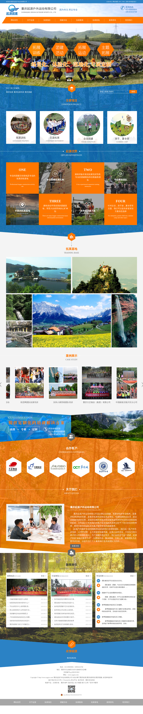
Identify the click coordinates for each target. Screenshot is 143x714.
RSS (120, 1)
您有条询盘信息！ (131, 1)
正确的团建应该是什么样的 (19, 599)
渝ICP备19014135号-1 (55, 680)
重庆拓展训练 (71, 658)
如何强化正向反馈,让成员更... (64, 610)
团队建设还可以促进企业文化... (112, 580)
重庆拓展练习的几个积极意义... (20, 624)
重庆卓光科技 (90, 680)
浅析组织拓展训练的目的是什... (20, 621)
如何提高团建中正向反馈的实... (64, 606)
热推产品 (48, 683)
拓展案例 (79, 20)
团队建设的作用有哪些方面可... (64, 617)
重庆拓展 (9, 92)
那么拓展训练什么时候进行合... (20, 610)
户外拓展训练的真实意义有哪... (20, 617)
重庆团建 (28, 92)
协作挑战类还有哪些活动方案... (64, 599)
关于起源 (30, 20)
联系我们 (128, 20)
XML (123, 1)
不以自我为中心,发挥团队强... (19, 606)
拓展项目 (47, 20)
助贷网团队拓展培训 (30, 402)
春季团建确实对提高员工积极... (112, 617)
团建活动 (63, 20)
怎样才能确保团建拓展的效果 (64, 621)
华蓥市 (95, 683)
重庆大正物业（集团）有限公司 (97, 402)
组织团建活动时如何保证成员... (64, 613)
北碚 (69, 683)
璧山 (72, 683)
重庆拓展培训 (19, 92)
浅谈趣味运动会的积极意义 (19, 613)
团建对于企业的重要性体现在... (112, 593)
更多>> (43, 576)
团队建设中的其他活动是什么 (64, 603)
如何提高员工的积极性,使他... (64, 624)
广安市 (90, 683)
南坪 (65, 683)
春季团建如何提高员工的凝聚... (112, 605)
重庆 (62, 683)
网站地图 (115, 1)
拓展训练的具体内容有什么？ (19, 603)
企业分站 (109, 1)
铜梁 (79, 683)
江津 (86, 683)
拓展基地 (96, 20)
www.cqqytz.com (73, 675)
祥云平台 (74, 680)
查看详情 (75, 546)
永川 (76, 683)
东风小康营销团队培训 (63, 402)
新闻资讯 (112, 20)
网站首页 (14, 20)
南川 (83, 683)
